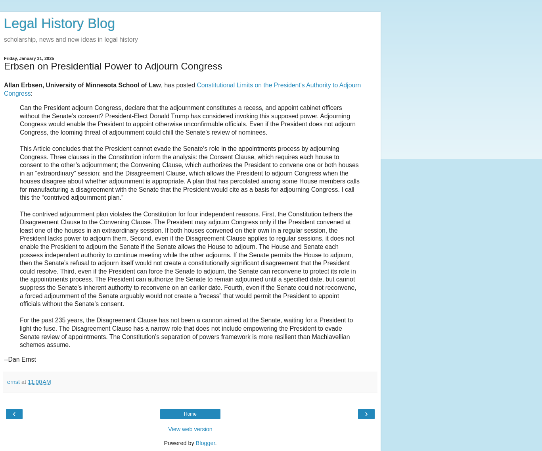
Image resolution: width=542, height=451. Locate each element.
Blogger (205, 443)
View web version (190, 429)
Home (190, 414)
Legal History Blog (59, 23)
